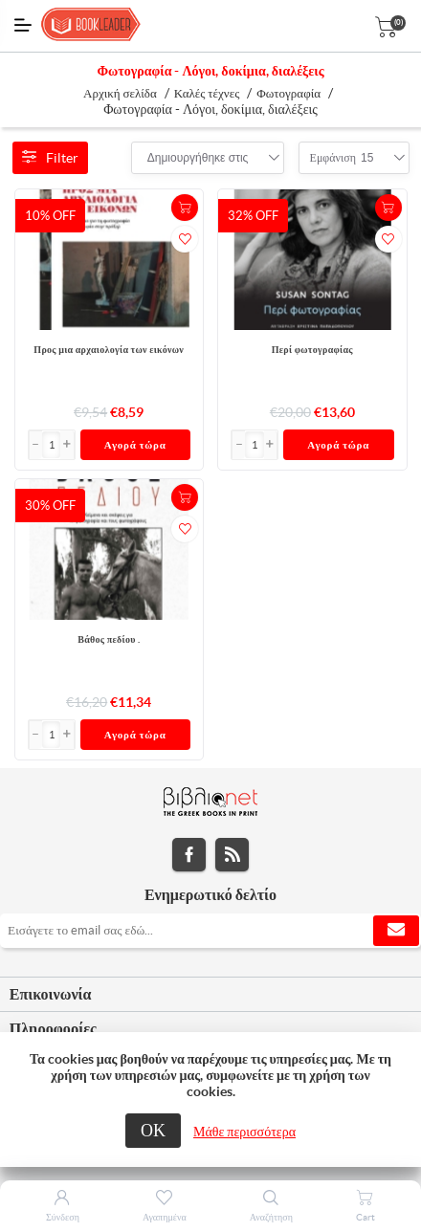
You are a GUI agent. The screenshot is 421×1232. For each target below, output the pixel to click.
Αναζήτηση (271, 1217)
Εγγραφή (396, 930)
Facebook (189, 854)
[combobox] (198, 158)
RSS (232, 854)
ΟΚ (153, 1130)
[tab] (210, 995)
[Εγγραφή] (210, 930)
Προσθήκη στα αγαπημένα (184, 239)
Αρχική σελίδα (120, 93)
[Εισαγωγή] (51, 444)
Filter (50, 157)
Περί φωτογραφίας (312, 349)
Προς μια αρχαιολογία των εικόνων (108, 349)
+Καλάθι (184, 207)
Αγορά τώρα (135, 445)
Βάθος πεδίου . (109, 639)
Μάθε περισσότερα (244, 1131)
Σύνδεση (62, 1217)
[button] (67, 444)
